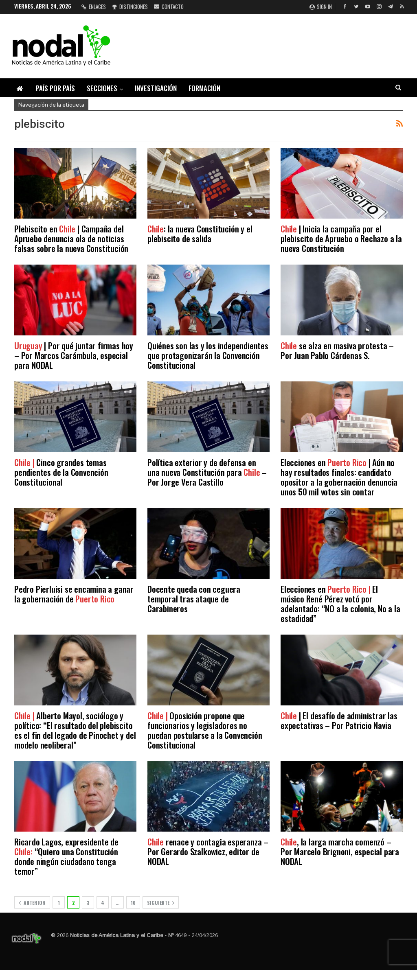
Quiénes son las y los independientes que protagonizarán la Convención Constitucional (207, 355)
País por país (55, 88)
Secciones (102, 88)
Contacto (169, 6)
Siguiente (160, 902)
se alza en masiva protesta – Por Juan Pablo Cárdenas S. (337, 350)
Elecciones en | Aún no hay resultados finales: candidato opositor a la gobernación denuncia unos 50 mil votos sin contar (339, 477)
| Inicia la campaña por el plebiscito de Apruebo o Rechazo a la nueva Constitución (341, 238)
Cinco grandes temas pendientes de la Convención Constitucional (61, 472)
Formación (204, 88)
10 (133, 902)
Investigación (156, 88)
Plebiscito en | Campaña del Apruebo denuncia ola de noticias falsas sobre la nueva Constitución (71, 238)
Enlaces (93, 6)
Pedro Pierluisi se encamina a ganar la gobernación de (74, 593)
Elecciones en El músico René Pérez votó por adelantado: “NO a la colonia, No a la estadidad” (340, 603)
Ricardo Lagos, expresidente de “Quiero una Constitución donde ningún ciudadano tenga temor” (66, 856)
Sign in (320, 6)
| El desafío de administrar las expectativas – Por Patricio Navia (339, 720)
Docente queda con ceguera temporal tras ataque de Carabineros (193, 598)
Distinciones (130, 6)
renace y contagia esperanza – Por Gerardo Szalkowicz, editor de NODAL (207, 851)
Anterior (32, 902)
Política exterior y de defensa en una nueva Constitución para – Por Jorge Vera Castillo (207, 472)
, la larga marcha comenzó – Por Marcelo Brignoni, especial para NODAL (340, 851)
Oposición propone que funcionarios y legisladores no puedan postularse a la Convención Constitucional (204, 730)
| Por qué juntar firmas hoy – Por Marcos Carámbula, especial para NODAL (73, 355)
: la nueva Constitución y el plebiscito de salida (199, 233)
